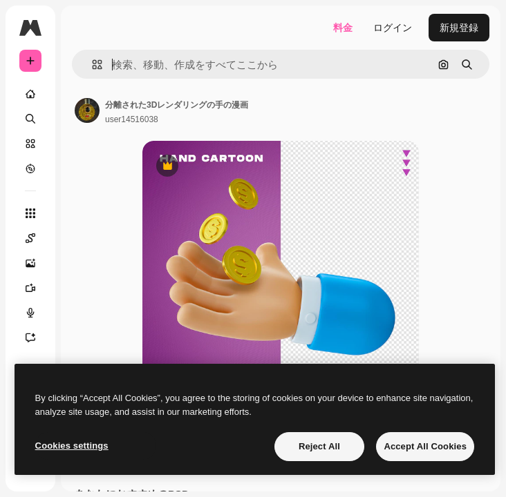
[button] (92, 64)
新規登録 (459, 27)
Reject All (319, 446)
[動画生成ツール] (30, 288)
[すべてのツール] (30, 213)
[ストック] (30, 144)
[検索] (30, 119)
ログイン (392, 27)
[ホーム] (30, 94)
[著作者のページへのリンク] (87, 110)
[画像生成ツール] (30, 263)
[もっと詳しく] (30, 168)
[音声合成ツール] (30, 313)
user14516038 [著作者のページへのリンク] (131, 119)
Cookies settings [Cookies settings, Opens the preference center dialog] (72, 445)
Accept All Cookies (425, 446)
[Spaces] (30, 238)
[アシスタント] (30, 338)
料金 (343, 27)
